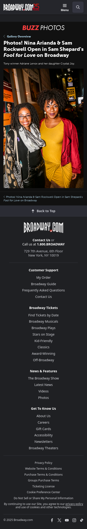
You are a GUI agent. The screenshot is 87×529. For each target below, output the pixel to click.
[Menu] (65, 8)
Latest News (43, 384)
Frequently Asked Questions (43, 290)
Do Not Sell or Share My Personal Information (43, 498)
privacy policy (74, 504)
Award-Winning (43, 353)
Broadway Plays (43, 328)
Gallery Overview (17, 36)
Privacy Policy (43, 463)
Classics (43, 347)
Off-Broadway (43, 360)
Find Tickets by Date (43, 315)
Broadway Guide (43, 284)
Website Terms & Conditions (43, 469)
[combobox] (76, 7)
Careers (43, 422)
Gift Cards (43, 429)
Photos (43, 397)
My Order (43, 277)
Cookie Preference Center (43, 492)
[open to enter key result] (78, 7)
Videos (44, 391)
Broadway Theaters (43, 448)
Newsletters (44, 441)
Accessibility (43, 435)
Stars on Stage (43, 334)
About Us (43, 416)
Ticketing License (43, 486)
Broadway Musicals (43, 321)
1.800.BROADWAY (51, 244)
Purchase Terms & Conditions (43, 475)
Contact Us (41, 240)
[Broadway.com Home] (21, 7)
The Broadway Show (43, 378)
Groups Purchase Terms (43, 480)
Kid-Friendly (44, 341)
